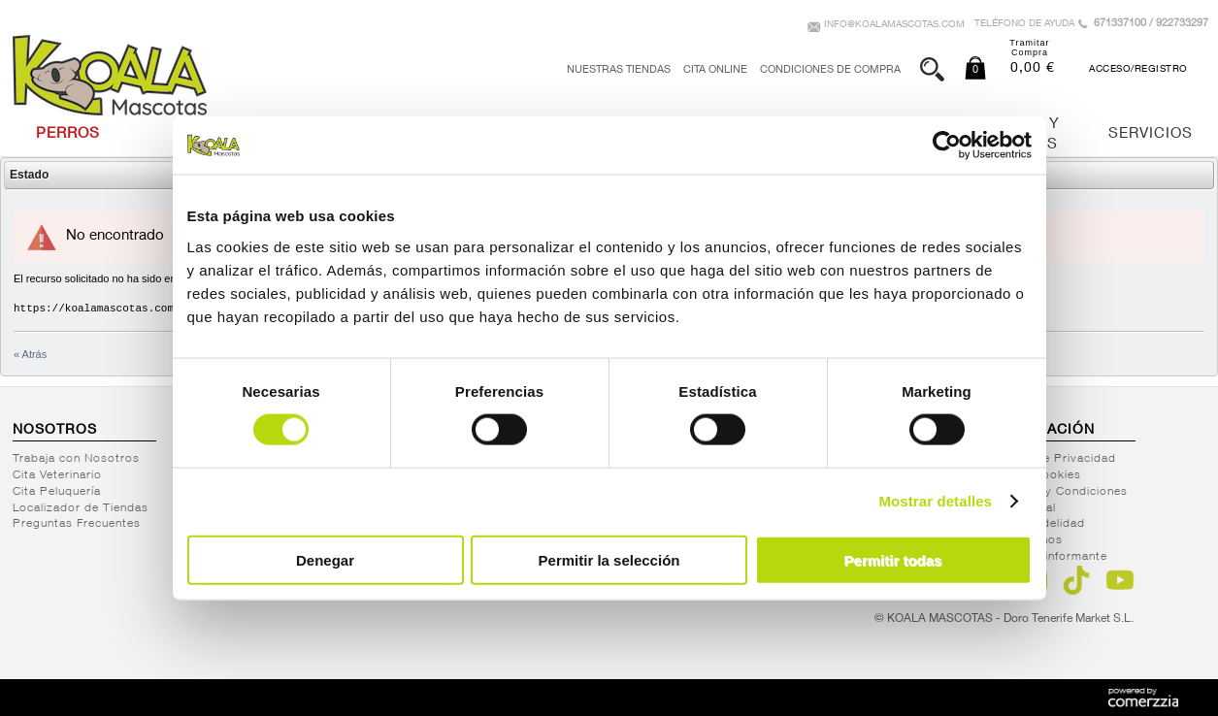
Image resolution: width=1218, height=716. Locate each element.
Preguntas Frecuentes (77, 524)
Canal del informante (1047, 557)
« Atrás (30, 354)
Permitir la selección (609, 559)
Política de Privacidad (1052, 459)
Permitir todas (893, 559)
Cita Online (715, 70)
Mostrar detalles (935, 501)
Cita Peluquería (57, 492)
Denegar (325, 559)
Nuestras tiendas (619, 70)
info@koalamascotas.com (894, 25)
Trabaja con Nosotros (76, 459)
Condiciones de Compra (830, 70)
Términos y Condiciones (1058, 492)
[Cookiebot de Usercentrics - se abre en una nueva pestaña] (947, 145)
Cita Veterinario (57, 475)
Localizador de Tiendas (80, 508)
